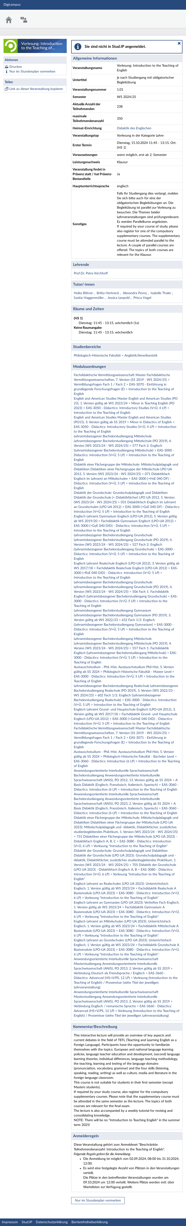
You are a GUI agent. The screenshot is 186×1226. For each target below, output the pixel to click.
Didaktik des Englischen (134, 128)
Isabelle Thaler (161, 293)
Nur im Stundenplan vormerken (32, 71)
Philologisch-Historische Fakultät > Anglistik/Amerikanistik (115, 355)
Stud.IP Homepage (168, 15)
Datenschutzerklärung (52, 1222)
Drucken (15, 67)
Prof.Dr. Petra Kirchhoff (91, 273)
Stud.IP (27, 1222)
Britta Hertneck (108, 293)
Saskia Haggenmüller (89, 298)
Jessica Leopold (119, 298)
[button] (179, 43)
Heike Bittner (84, 293)
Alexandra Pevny (135, 293)
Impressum (10, 1222)
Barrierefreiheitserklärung (89, 1222)
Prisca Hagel (142, 298)
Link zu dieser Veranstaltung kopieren (36, 89)
